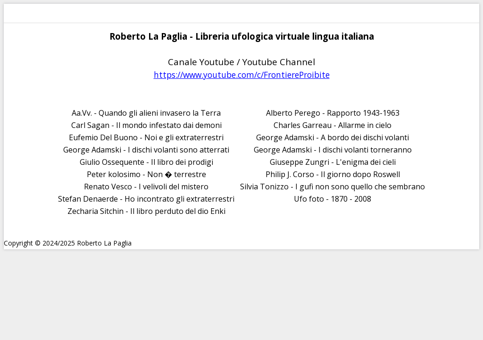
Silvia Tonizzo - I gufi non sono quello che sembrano (332, 186)
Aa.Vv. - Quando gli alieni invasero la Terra (146, 113)
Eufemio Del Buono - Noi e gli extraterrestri (146, 137)
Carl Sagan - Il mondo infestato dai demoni (146, 125)
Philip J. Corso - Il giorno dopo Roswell (333, 174)
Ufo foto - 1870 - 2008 (332, 199)
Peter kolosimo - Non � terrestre (146, 174)
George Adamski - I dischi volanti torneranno (333, 149)
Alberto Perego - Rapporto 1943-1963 (333, 113)
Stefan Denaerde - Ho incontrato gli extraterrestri (146, 199)
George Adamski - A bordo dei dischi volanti (332, 137)
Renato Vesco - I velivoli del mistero (146, 186)
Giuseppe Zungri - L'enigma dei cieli (333, 162)
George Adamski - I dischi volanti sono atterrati (146, 149)
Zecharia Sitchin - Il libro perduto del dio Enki (146, 211)
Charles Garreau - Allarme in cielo (332, 125)
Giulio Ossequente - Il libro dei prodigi (146, 162)
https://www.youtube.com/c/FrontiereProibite (242, 74)
